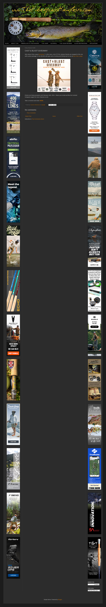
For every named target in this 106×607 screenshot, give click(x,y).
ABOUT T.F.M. (15, 43)
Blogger (60, 599)
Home (54, 116)
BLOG (7, 43)
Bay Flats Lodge (77, 56)
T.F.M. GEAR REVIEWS (66, 43)
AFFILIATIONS (93, 43)
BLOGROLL (54, 43)
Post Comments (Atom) (38, 119)
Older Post (79, 116)
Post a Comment (31, 113)
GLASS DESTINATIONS (80, 43)
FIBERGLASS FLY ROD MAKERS (30, 43)
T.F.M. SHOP (44, 43)
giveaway (41, 54)
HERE (41, 100)
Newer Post (28, 116)
